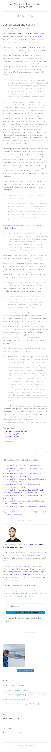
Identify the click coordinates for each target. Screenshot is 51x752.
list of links (28, 34)
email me (6, 585)
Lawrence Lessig (42, 132)
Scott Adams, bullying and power (16, 431)
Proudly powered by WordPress (25, 745)
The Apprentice (7, 451)
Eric (27, 28)
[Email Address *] (25, 606)
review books (30, 555)
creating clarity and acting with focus (23, 569)
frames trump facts (28, 47)
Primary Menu (26, 16)
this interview (36, 36)
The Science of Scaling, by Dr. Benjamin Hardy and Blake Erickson (25, 695)
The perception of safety (42, 451)
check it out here (14, 596)
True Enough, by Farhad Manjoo (16, 434)
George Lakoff (16, 34)
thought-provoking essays (36, 173)
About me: (6, 552)
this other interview (9, 42)
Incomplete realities (12, 437)
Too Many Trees (27, 572)
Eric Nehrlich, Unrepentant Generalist (25, 5)
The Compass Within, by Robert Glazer (16, 690)
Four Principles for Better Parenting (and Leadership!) (21, 704)
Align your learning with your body (14, 685)
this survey (34, 327)
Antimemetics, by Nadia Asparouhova (15, 699)
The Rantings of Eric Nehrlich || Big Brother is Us (26, 465)
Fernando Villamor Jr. (32, 748)
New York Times (10, 228)
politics (13, 442)
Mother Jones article (9, 157)
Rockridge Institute (35, 165)
